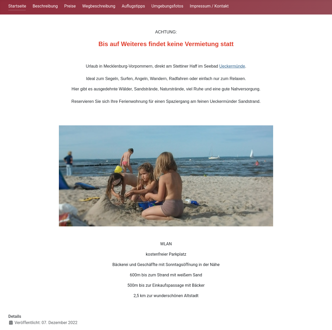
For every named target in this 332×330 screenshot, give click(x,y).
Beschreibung (45, 6)
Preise (70, 6)
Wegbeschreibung (98, 6)
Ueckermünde (232, 66)
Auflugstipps (133, 6)
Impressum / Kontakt (209, 6)
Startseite (17, 6)
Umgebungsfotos (167, 6)
